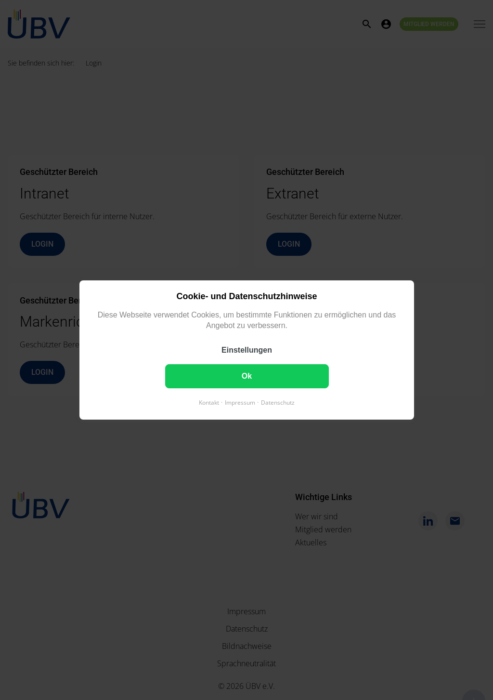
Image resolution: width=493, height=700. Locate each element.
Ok (246, 376)
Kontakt (209, 402)
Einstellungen (246, 350)
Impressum (240, 402)
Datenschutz (278, 402)
